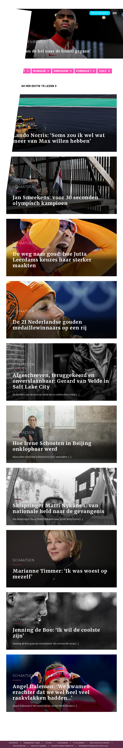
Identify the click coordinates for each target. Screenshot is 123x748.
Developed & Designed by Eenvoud (93, 746)
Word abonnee (99, 12)
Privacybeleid (78, 743)
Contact (48, 743)
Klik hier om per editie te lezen (31, 86)
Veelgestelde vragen (31, 743)
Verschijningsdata (38, 746)
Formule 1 (83, 71)
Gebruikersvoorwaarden (100, 743)
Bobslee (39, 71)
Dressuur (61, 71)
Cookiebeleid (62, 743)
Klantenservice (19, 746)
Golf (103, 71)
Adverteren (13, 743)
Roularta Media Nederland (62, 746)
